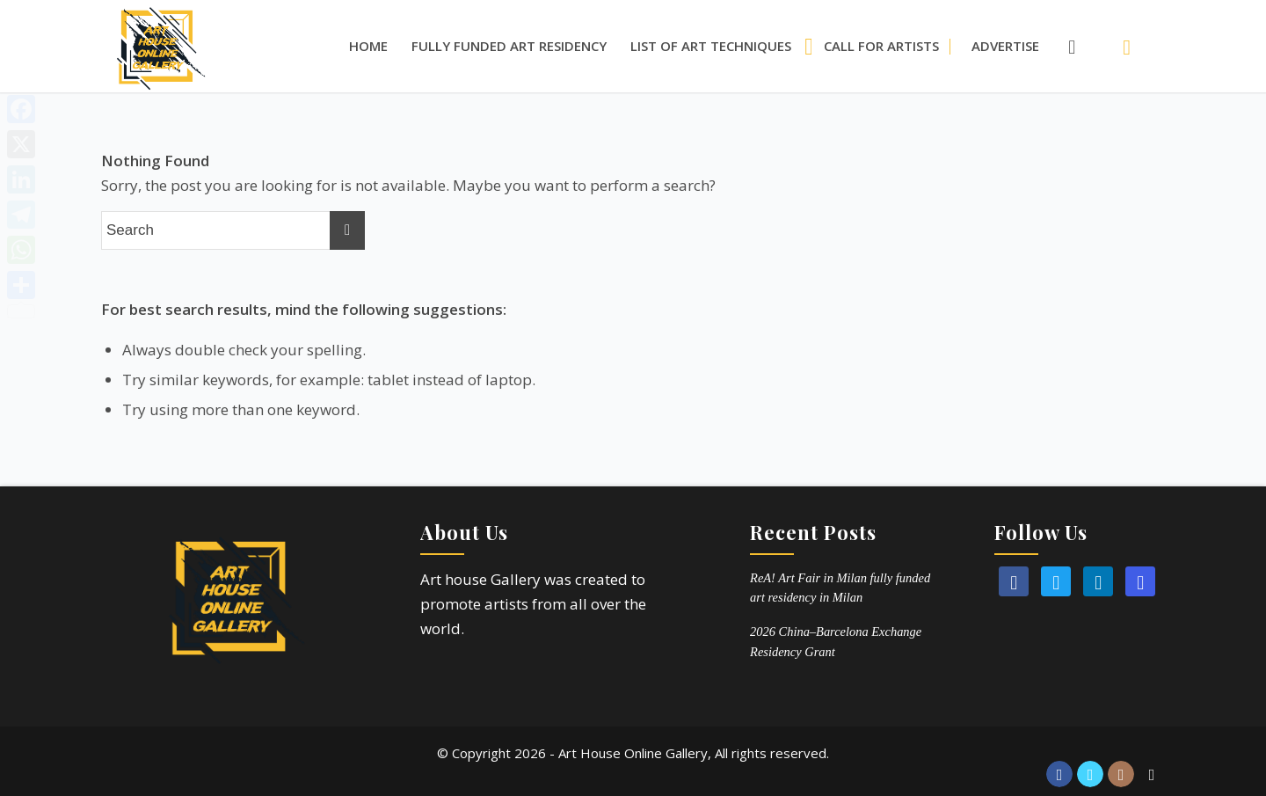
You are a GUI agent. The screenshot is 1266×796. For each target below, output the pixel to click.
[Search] (1063, 46)
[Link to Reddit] (1152, 774)
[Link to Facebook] (1059, 774)
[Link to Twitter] (1090, 774)
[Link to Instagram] (1121, 774)
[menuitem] (368, 46)
